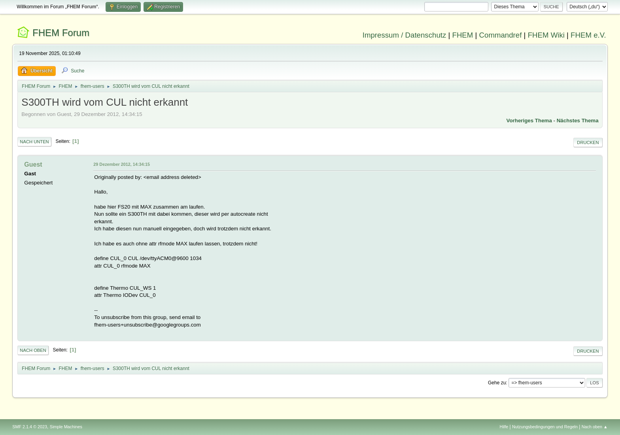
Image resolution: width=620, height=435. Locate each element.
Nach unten (34, 141)
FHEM (462, 35)
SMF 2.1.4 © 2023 (29, 426)
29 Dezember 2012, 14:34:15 (121, 164)
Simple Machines (66, 426)
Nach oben (33, 350)
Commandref (500, 35)
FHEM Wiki (546, 35)
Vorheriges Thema (529, 120)
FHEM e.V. (588, 35)
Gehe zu (497, 383)
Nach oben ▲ (595, 426)
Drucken (588, 142)
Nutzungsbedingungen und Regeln (545, 426)
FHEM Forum (60, 32)
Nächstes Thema (578, 120)
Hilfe (504, 426)
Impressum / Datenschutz (404, 35)
